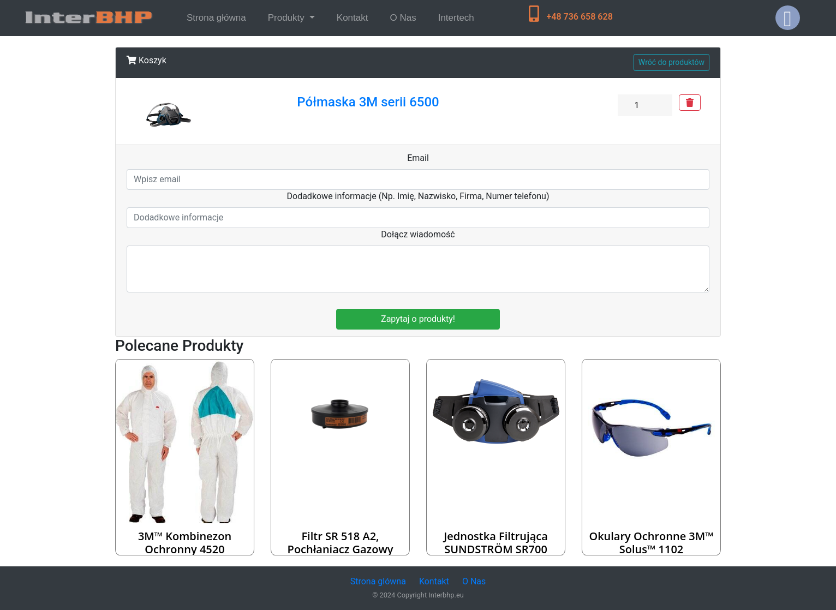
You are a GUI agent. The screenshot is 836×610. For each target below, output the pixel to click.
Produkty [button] (287, 18)
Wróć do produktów (671, 62)
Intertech (456, 18)
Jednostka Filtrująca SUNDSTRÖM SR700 (496, 543)
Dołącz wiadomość (418, 234)
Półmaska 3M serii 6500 (368, 102)
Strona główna (218, 16)
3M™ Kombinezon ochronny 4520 (184, 543)
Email (418, 158)
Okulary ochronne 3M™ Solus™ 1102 (651, 543)
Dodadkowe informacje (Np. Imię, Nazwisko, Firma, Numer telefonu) (418, 196)
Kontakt (352, 18)
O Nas (403, 18)
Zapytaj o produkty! (418, 319)
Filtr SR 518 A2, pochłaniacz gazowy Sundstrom (340, 549)
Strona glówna (378, 581)
